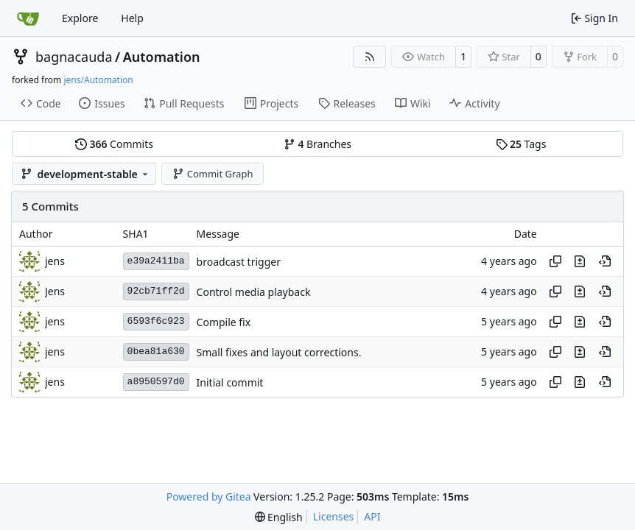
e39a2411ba (156, 260)
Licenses (333, 516)
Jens (55, 291)
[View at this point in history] (605, 261)
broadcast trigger (239, 262)
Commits (114, 144)
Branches (317, 144)
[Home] (28, 18)
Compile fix (224, 322)
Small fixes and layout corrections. (279, 352)
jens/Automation (98, 80)
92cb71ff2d (156, 291)
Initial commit (230, 382)
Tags (521, 144)
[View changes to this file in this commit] (580, 261)
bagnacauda (74, 56)
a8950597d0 (156, 381)
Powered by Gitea (208, 497)
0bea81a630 (156, 351)
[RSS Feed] (370, 57)
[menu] (279, 517)
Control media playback (254, 292)
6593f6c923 (156, 321)
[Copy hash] (555, 261)
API (372, 516)
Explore (80, 18)
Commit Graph (212, 173)
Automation (161, 56)
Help (132, 18)
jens (55, 261)
